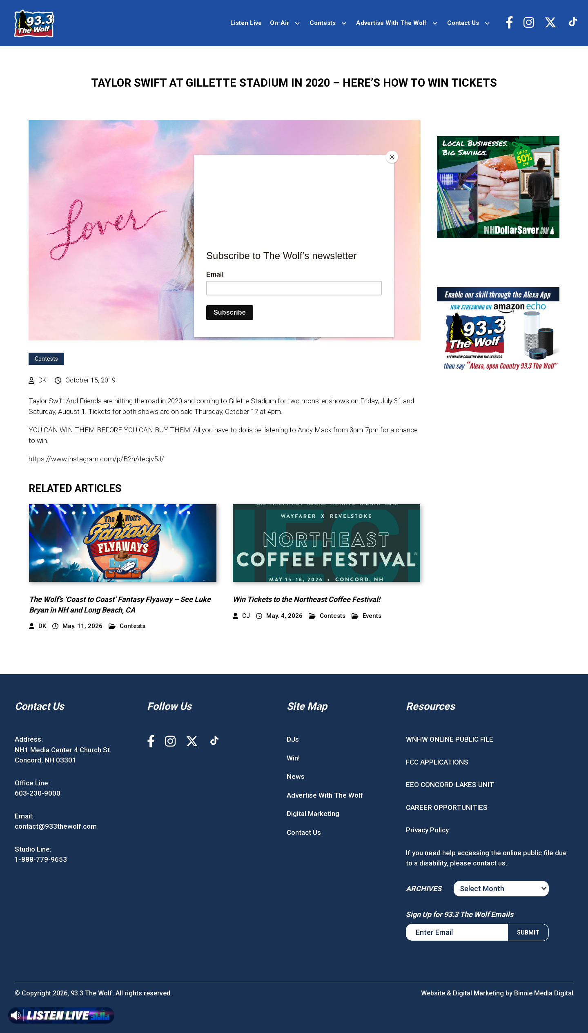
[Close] (392, 157)
